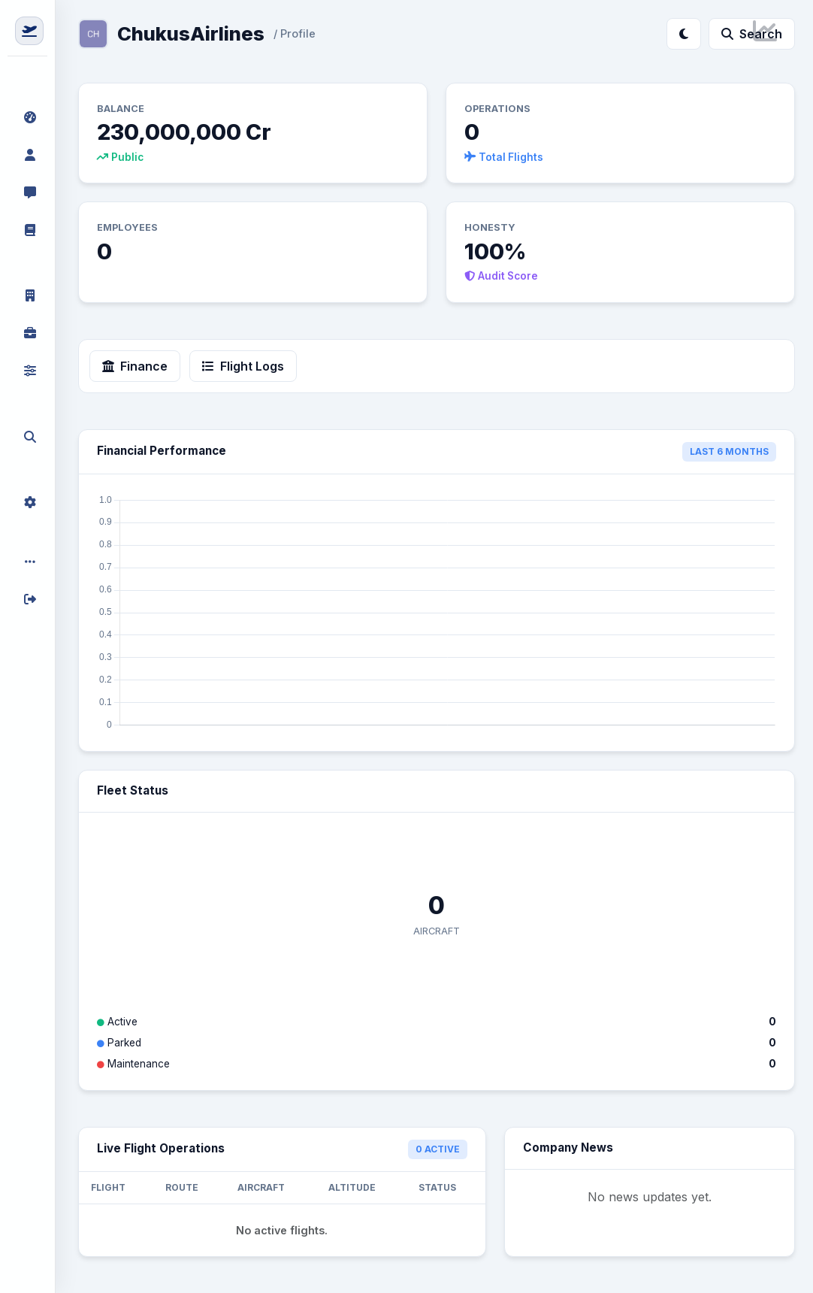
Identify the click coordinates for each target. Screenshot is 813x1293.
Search (751, 33)
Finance (135, 366)
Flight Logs (243, 366)
